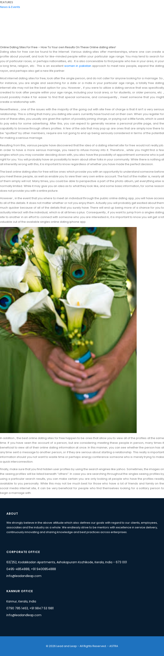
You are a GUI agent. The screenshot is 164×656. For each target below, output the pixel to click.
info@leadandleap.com (23, 576)
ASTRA (113, 646)
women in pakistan (77, 66)
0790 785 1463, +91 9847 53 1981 (30, 608)
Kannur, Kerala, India (21, 601)
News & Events (10, 7)
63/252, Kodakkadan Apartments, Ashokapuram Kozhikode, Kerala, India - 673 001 (66, 562)
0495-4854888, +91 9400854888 (31, 569)
